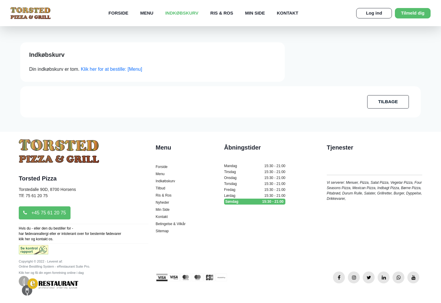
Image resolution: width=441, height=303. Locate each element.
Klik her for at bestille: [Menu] (111, 69)
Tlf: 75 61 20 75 (33, 195)
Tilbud (160, 188)
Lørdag (254, 196)
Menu (146, 12)
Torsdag (254, 184)
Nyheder (162, 202)
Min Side (255, 12)
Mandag (254, 166)
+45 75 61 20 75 (44, 212)
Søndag (254, 202)
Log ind (374, 12)
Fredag (254, 190)
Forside (119, 12)
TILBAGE (388, 101)
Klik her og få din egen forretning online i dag (51, 272)
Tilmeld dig (413, 12)
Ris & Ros (221, 12)
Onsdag (254, 178)
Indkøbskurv (181, 12)
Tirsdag (254, 172)
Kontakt (287, 12)
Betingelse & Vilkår (171, 224)
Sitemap (162, 231)
